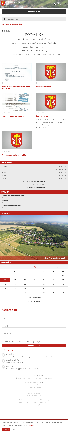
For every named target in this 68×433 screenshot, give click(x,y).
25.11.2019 (41, 83)
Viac (13, 429)
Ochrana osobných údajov (34, 387)
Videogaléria (6, 262)
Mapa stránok (28, 382)
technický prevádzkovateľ (34, 393)
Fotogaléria (6, 213)
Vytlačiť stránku (38, 382)
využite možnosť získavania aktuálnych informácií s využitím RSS (34, 378)
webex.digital (37, 395)
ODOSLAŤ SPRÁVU (34, 345)
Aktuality (5, 192)
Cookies (31, 425)
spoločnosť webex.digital (34, 405)
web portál (45, 400)
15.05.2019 (41, 113)
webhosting (22, 402)
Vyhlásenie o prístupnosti (29, 385)
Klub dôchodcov (12, 19)
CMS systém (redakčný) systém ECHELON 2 (30, 400)
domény (36, 402)
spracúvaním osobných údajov (30, 342)
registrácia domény (44, 402)
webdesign (30, 395)
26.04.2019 (7, 152)
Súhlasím (6, 429)
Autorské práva (41, 385)
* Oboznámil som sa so (21, 342)
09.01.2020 (7, 83)
